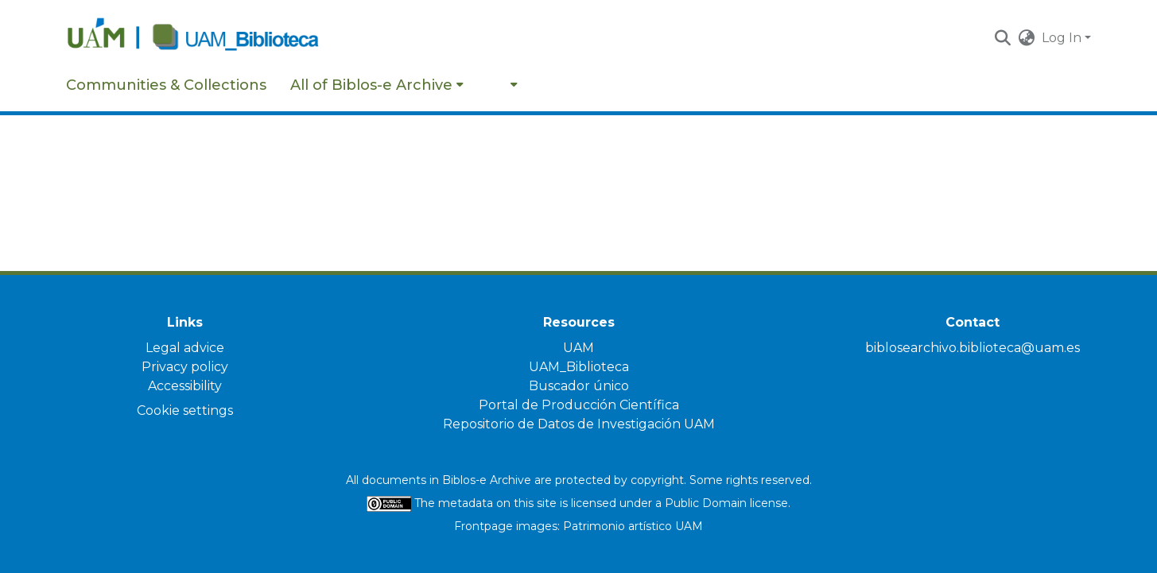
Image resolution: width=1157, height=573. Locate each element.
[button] (1003, 38)
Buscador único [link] (579, 385)
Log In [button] (1063, 37)
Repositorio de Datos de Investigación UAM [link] (579, 424)
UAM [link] (578, 347)
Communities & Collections (166, 85)
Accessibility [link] (185, 385)
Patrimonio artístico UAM (633, 526)
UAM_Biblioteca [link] (579, 366)
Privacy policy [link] (185, 366)
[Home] (216, 38)
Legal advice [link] (185, 347)
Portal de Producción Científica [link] (579, 404)
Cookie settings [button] (185, 410)
